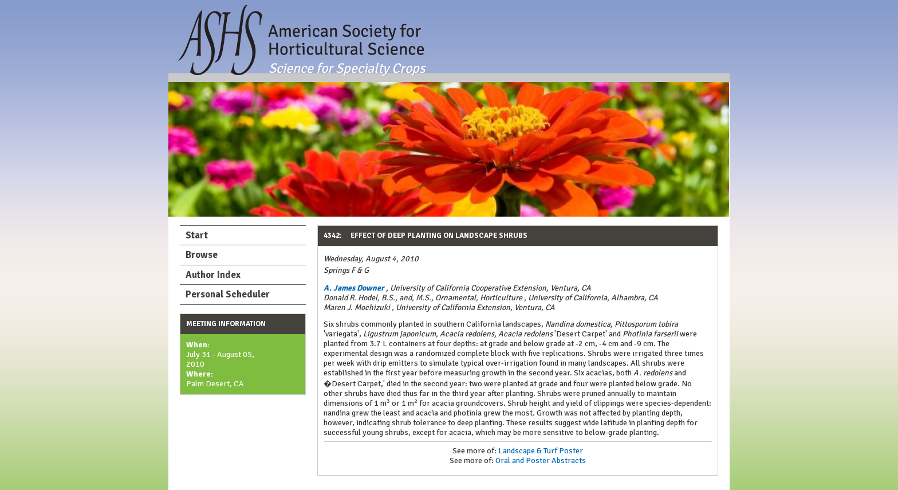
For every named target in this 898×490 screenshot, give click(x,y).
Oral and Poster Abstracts (540, 460)
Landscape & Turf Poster (540, 451)
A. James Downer (354, 288)
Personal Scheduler (228, 294)
